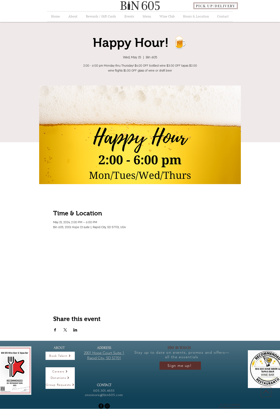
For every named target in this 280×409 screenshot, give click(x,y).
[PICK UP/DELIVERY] (215, 5)
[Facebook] (101, 406)
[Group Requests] (60, 385)
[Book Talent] (60, 356)
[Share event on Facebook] (55, 330)
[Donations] (60, 378)
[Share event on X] (65, 330)
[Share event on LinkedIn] (75, 330)
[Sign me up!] (180, 366)
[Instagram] (107, 406)
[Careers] (60, 371)
